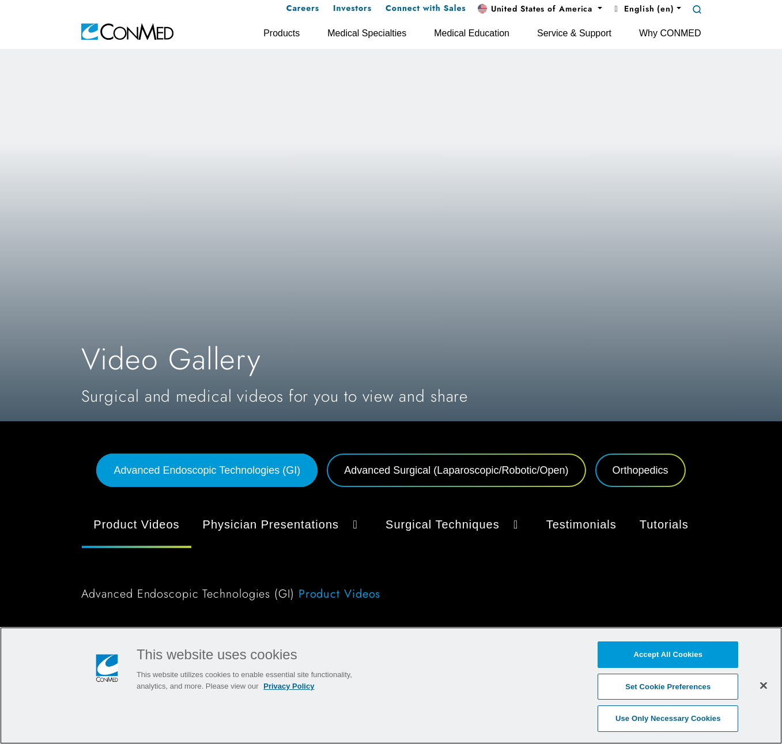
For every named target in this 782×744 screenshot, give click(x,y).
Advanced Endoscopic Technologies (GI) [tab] (207, 470)
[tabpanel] (391, 559)
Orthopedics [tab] (640, 470)
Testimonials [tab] (581, 524)
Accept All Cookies (667, 654)
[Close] (763, 685)
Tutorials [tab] (664, 524)
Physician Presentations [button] (282, 524)
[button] (540, 9)
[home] (127, 31)
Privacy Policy (288, 686)
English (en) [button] (642, 8)
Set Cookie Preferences (668, 686)
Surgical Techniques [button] (454, 524)
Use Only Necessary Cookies (668, 718)
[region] (391, 685)
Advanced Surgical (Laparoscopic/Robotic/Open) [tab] (456, 470)
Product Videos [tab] (136, 524)
